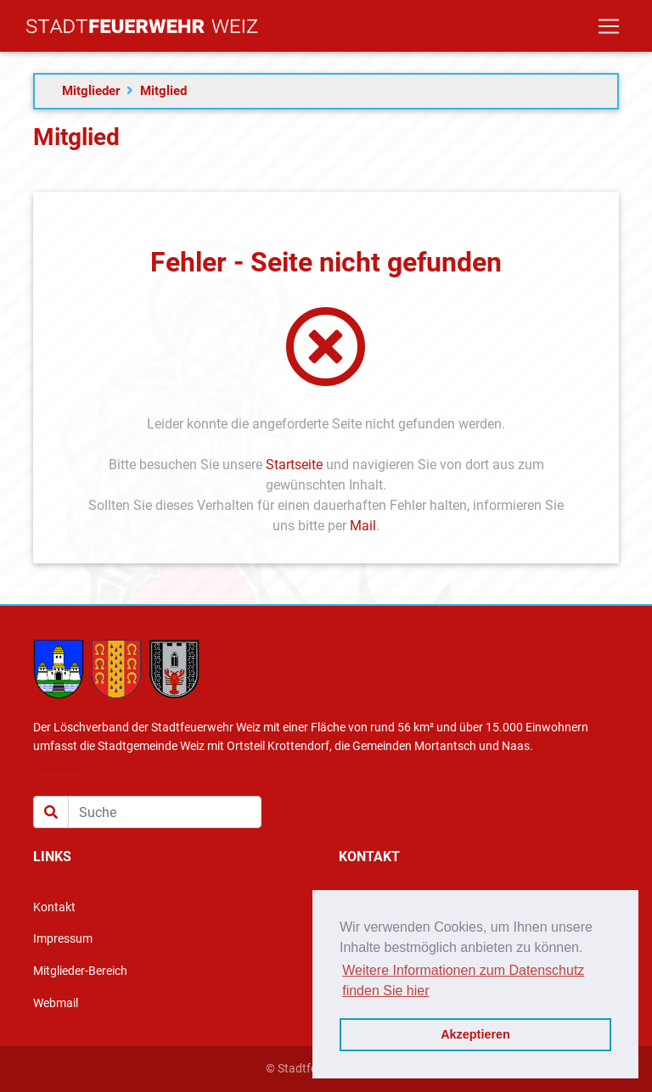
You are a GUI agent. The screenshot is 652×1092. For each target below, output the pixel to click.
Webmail (55, 1003)
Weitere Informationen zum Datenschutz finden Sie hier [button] (463, 980)
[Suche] (164, 812)
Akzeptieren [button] (475, 1034)
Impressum (63, 939)
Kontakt (54, 907)
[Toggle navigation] (609, 30)
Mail (363, 526)
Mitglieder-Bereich (80, 971)
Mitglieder (91, 90)
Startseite (294, 464)
